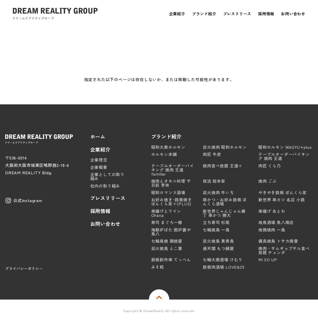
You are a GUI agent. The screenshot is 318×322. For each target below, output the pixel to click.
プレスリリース (108, 198)
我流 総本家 (214, 181)
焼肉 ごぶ (267, 181)
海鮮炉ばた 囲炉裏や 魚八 (171, 232)
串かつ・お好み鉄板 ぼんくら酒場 (225, 201)
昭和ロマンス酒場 (168, 192)
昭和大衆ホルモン (168, 147)
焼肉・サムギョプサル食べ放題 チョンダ (284, 250)
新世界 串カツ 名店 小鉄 (281, 199)
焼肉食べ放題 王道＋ (223, 166)
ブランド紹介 (166, 136)
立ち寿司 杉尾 (216, 222)
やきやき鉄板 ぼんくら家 (282, 192)
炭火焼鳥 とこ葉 (166, 248)
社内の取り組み (105, 186)
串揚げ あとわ (271, 211)
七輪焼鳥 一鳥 (216, 230)
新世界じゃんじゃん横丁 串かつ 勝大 (224, 213)
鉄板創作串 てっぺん (171, 259)
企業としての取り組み (107, 176)
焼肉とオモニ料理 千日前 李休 (171, 183)
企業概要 (98, 167)
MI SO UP (267, 259)
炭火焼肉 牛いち (218, 192)
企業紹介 (100, 149)
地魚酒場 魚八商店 (276, 222)
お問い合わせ (105, 223)
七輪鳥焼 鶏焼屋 (166, 241)
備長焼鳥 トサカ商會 (278, 241)
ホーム (97, 136)
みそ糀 (157, 267)
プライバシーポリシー (24, 268)
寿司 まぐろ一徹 (166, 222)
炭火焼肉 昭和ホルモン (225, 147)
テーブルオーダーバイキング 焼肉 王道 (284, 156)
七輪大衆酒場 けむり (223, 259)
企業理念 (98, 160)
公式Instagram (27, 200)
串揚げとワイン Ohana (166, 213)
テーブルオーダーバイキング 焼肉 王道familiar (172, 170)
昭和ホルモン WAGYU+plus (285, 147)
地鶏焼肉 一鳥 (271, 230)
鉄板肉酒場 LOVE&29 (223, 267)
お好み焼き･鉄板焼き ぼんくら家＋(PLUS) (171, 201)
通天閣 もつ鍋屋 (218, 248)
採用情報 (100, 211)
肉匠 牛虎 (212, 154)
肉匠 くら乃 (269, 166)
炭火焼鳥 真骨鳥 (218, 241)
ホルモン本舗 (164, 154)
